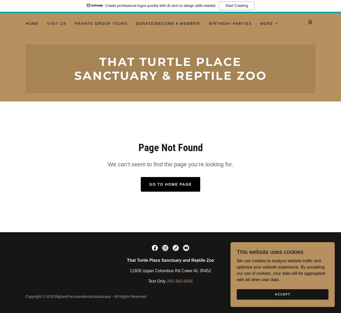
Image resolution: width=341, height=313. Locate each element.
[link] (170, 78)
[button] (269, 23)
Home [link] (32, 23)
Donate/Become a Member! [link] (168, 23)
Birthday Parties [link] (230, 23)
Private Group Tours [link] (101, 23)
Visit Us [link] (56, 23)
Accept (282, 294)
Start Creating (237, 6)
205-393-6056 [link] (180, 281)
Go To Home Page (170, 184)
